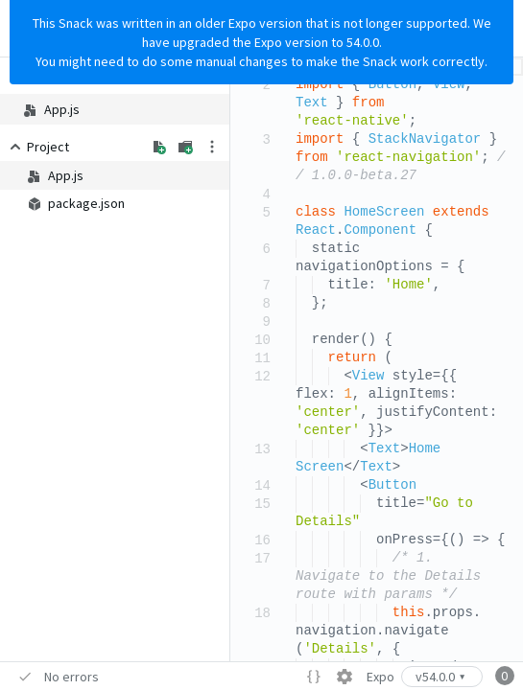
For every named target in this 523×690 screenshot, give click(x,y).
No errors (71, 676)
